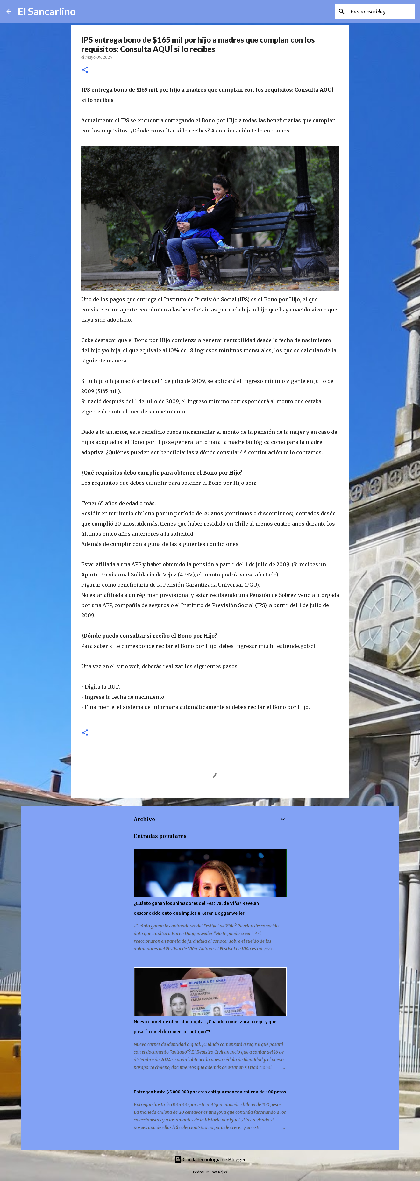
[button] (85, 70)
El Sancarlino (47, 11)
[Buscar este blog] (381, 11)
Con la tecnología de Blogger (210, 1159)
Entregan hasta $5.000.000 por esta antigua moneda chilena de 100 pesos (210, 1091)
